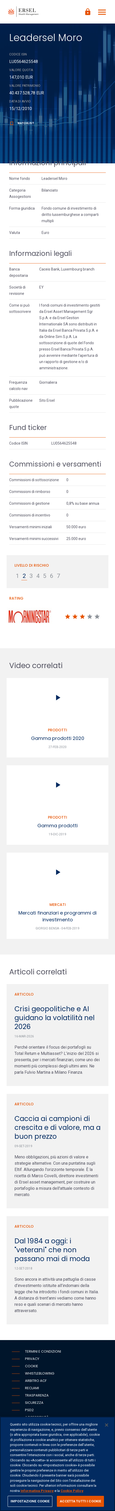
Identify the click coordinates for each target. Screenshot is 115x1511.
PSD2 (29, 1409)
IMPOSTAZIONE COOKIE (30, 1501)
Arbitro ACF (36, 1380)
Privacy (32, 1358)
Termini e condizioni (43, 1351)
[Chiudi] (106, 1425)
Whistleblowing (39, 1373)
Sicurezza (34, 1402)
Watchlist (21, 123)
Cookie (31, 1366)
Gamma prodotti (57, 825)
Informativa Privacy (37, 1491)
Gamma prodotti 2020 (57, 738)
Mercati (57, 904)
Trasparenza (37, 1395)
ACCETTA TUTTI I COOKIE (80, 1501)
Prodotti (57, 730)
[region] (57, 1464)
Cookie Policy (72, 1491)
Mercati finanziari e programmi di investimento (57, 916)
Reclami (32, 1388)
